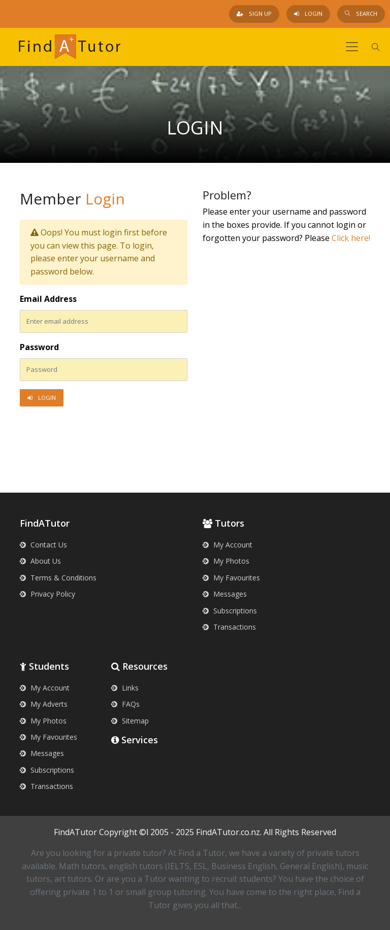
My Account (227, 544)
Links (125, 688)
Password (39, 347)
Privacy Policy (47, 594)
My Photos (226, 561)
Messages (225, 594)
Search (361, 13)
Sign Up (254, 13)
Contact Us (43, 544)
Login (308, 13)
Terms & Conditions (58, 577)
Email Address (48, 298)
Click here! (351, 238)
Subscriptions (230, 610)
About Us (40, 561)
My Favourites (231, 577)
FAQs (125, 704)
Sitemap (130, 721)
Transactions (229, 627)
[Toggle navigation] (352, 46)
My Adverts (44, 704)
